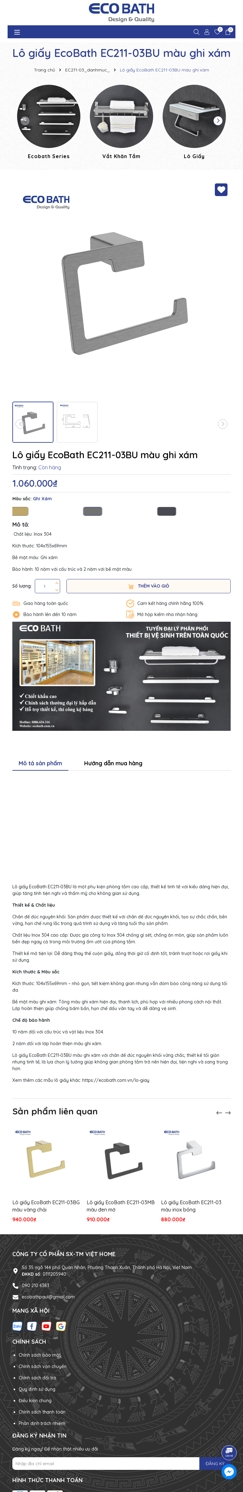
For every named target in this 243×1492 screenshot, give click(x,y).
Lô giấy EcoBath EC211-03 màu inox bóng (191, 1205)
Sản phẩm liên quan (55, 1111)
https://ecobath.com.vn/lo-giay (115, 1080)
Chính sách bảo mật (40, 1355)
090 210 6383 (35, 1285)
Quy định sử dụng (37, 1389)
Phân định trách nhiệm (42, 1423)
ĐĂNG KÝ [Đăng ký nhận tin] (215, 1463)
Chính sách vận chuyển (42, 1366)
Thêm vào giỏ (148, 586)
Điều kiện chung (35, 1400)
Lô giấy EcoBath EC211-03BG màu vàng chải (46, 1205)
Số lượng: (22, 586)
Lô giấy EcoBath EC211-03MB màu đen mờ (121, 1205)
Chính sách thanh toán (42, 1412)
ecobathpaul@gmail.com (48, 1297)
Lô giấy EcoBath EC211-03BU (42, 887)
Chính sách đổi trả (37, 1378)
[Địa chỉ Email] (121, 1463)
